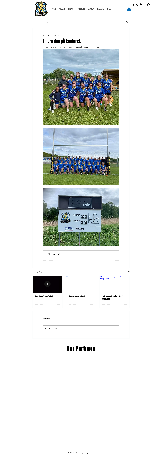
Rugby (45, 22)
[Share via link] (59, 254)
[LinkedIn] (141, 4)
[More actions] (118, 35)
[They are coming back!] (81, 284)
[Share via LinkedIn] (54, 254)
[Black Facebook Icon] (133, 4)
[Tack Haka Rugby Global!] (47, 284)
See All (127, 272)
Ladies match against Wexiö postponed (112, 297)
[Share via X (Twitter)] (49, 254)
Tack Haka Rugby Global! (44, 296)
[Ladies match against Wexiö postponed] (114, 284)
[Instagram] (137, 4)
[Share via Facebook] (44, 254)
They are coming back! (77, 296)
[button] (129, 9)
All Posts (35, 22)
